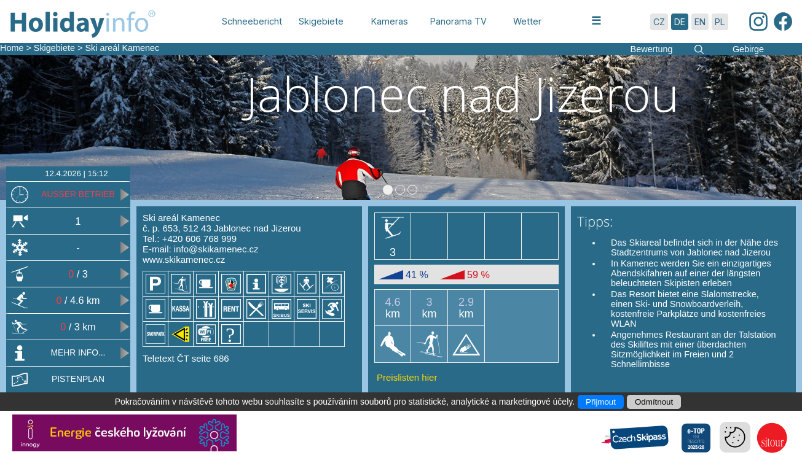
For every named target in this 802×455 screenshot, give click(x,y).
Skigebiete (54, 48)
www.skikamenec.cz (184, 259)
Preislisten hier (407, 377)
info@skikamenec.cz (216, 249)
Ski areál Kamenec (122, 48)
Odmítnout (654, 401)
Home (11, 48)
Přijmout (601, 401)
